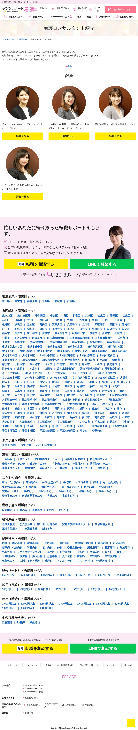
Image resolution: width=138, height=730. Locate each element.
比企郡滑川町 (29, 399)
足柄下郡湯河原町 (90, 368)
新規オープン (49, 487)
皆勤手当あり (106, 491)
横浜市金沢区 (54, 346)
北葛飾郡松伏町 (76, 404)
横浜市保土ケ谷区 (12, 346)
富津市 (126, 413)
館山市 (18, 408)
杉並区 (83, 320)
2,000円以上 (9, 603)
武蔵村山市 (78, 333)
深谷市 (43, 386)
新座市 (43, 391)
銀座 (70, 66)
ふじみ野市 (86, 395)
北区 (107, 320)
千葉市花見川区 (98, 426)
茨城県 (58, 301)
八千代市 (57, 413)
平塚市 (103, 360)
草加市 (68, 386)
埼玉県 (6, 301)
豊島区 (96, 320)
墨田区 (114, 315)
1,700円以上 (65, 603)
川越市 (124, 377)
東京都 (18, 301)
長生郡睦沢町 (44, 422)
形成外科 (125, 547)
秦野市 (73, 364)
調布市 (31, 329)
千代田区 (40, 315)
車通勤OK (31, 482)
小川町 (126, 422)
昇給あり (52, 495)
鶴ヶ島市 (45, 395)
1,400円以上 (122, 603)
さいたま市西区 (11, 373)
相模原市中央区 (51, 360)
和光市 (31, 391)
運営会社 (128, 665)
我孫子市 (72, 413)
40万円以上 (44, 589)
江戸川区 (57, 324)
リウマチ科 (83, 560)
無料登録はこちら (121, 9)
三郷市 (121, 391)
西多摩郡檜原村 (103, 338)
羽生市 (18, 386)
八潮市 (93, 391)
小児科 (81, 552)
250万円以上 (125, 575)
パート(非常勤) (44, 445)
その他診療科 (102, 560)
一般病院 (7, 459)
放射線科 (52, 556)
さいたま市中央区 (107, 373)
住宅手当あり (46, 491)
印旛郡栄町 (26, 422)
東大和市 (32, 333)
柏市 (19, 413)
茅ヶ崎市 (35, 364)
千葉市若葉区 (47, 430)
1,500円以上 (103, 603)
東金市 (108, 408)
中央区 (54, 315)
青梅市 (126, 324)
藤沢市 (6, 364)
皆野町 (18, 426)
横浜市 (121, 338)
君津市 (113, 413)
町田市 (43, 329)
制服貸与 (47, 528)
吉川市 (71, 395)
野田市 (58, 408)
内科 (4, 543)
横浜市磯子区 (34, 346)
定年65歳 (89, 487)
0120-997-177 (66, 275)
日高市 (58, 395)
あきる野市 (21, 338)
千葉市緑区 (28, 430)
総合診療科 (66, 552)
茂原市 (71, 408)
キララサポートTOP (34, 686)
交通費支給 (31, 528)
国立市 (126, 329)
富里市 (86, 417)
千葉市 (93, 404)
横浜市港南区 (115, 346)
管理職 (32, 487)
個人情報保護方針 (65, 665)
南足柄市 (35, 368)
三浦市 (61, 364)
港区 (65, 315)
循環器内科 (33, 543)
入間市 (115, 386)
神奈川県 (32, 301)
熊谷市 (6, 382)
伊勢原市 (112, 364)
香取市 (113, 417)
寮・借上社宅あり (47, 524)
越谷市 (81, 386)
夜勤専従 (37, 510)
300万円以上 (105, 575)
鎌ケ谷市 (100, 413)
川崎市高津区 (67, 355)
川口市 (18, 382)
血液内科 (65, 543)
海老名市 (7, 368)
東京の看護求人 (33, 699)
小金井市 (57, 329)
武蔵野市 (100, 324)
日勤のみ (22, 510)
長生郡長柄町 (64, 422)
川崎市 (6, 342)
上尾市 (56, 386)
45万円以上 (26, 589)
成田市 (83, 408)
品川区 (6, 320)
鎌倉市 (116, 360)
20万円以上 (115, 589)
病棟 (95, 482)
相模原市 (20, 342)
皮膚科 (23, 556)
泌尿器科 (37, 556)
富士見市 (107, 391)
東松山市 (107, 382)
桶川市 (56, 391)
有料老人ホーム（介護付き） (68, 463)
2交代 (50, 510)
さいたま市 (83, 422)
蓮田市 (6, 395)
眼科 (119, 552)
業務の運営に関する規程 (89, 665)
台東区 (101, 315)
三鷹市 (113, 324)
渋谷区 (58, 320)
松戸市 (46, 408)
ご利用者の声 (103, 16)
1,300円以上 (9, 608)
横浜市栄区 (63, 351)
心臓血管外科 (74, 547)
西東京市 (37, 338)
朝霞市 (6, 391)
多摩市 (93, 333)
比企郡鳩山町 (49, 399)
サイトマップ (32, 665)
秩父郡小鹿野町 (71, 399)
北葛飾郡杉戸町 (53, 404)
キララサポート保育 (62, 686)
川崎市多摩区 (87, 355)
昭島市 (18, 329)
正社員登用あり (11, 528)
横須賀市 (90, 360)
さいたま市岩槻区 (105, 377)
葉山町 (43, 426)
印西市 (61, 417)
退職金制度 (8, 524)
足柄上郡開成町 (66, 368)
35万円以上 (62, 589)
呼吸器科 (50, 543)
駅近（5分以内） (11, 482)
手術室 (67, 482)
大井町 (81, 426)
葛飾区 (43, 324)
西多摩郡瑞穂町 (56, 338)
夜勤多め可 (68, 495)
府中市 (6, 329)
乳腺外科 (7, 552)
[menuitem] (13, 17)
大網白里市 (8, 422)
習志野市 (7, 413)
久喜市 (68, 391)
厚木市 (86, 364)
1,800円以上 (47, 603)
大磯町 (68, 426)
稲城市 (118, 333)
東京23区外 (23, 315)
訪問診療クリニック (101, 463)
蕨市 (92, 386)
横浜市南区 (113, 342)
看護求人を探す (13, 16)
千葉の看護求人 (87, 699)
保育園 (101, 468)
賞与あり (29, 491)
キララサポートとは (58, 16)
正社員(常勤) (9, 445)
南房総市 (100, 417)
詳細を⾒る (22, 136)
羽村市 (6, 338)
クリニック (23, 459)
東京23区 (7, 315)
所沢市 (56, 382)
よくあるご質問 (13, 665)
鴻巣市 (31, 386)
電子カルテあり (70, 487)
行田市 (31, 382)
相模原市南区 (72, 360)
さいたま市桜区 (11, 377)
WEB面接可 (106, 487)
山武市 (126, 417)
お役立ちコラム (125, 16)
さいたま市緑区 (81, 377)
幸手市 (31, 395)
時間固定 (7, 510)
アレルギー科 (64, 560)
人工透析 (67, 556)
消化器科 (17, 543)
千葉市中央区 (119, 426)
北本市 (81, 391)
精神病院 (30, 468)
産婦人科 (95, 552)
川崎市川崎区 (9, 355)
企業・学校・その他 (13, 463)
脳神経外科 (93, 547)
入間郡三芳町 (9, 399)
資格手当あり (9, 495)
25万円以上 (97, 589)
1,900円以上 (28, 603)
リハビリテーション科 (29, 552)
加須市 (81, 382)
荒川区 (118, 320)
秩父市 (43, 382)
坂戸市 (18, 395)
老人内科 (47, 547)
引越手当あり (86, 491)
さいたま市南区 (58, 377)
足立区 (31, 324)
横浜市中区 (96, 342)
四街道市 (20, 417)
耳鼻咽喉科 (8, 556)
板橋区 (6, 324)
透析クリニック (38, 463)
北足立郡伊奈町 (118, 395)
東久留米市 (61, 333)
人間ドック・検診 (30, 560)
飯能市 (68, 382)
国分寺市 (112, 329)
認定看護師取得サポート (76, 524)
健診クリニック (84, 468)
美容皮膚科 (111, 556)
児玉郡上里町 (115, 399)
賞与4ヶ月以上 (10, 491)
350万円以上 (86, 575)
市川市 (118, 404)
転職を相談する (36, 264)
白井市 (73, 417)
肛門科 (51, 552)
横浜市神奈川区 (58, 342)
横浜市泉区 (81, 351)
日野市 (83, 329)
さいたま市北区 (33, 373)
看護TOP (23, 39)
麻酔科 (81, 556)
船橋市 (6, 408)
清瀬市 (46, 333)
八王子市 (72, 324)
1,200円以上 (28, 608)
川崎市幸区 (28, 355)
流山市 (43, 413)
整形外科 (110, 547)
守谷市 (83, 430)
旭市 (119, 408)
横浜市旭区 (8, 351)
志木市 (18, 391)
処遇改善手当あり (32, 495)
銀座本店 (29, 707)
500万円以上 (28, 575)
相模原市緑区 (29, 360)
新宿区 (76, 315)
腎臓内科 (32, 547)
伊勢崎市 (97, 430)
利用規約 (47, 665)
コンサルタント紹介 (80, 16)
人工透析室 (82, 482)
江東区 (126, 315)
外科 (59, 547)
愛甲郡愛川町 (112, 368)
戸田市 (103, 386)
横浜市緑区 (26, 351)
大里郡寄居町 (9, 404)
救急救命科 (8, 560)
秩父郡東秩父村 (94, 399)
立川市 (86, 324)
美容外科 (95, 556)
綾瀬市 (48, 368)
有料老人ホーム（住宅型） (55, 468)
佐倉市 (96, 408)
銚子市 (106, 404)
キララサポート (9, 39)
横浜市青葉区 (99, 351)
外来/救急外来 (50, 482)
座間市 (21, 368)
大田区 (31, 320)
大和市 (98, 364)
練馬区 (18, 324)
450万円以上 (48, 575)
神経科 (48, 560)
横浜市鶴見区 (37, 342)
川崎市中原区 (47, 355)
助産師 (21, 622)
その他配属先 (110, 482)
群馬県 (71, 301)
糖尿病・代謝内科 (12, 547)
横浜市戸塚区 (95, 346)
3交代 (61, 510)
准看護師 (7, 622)
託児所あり (26, 524)
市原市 (31, 413)
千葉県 (46, 301)
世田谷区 (45, 320)
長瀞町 (31, 426)
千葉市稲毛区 (9, 430)
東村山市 (97, 329)
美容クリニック (11, 468)
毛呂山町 (100, 422)
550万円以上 (9, 575)
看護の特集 (36, 16)
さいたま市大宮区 (57, 373)
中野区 (71, 320)
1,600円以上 (84, 603)
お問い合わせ (112, 665)
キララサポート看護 (90, 686)
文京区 (89, 315)
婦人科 (108, 552)
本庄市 (93, 382)
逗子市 (48, 364)
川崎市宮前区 (107, 355)
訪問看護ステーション (47, 459)
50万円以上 (8, 589)
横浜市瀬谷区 (44, 351)
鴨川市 (86, 413)
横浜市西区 (78, 342)
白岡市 (101, 395)
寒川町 (56, 426)
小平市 (71, 329)
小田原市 (20, 364)
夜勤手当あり (66, 491)
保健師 (33, 622)
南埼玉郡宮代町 (31, 404)
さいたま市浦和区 (35, 377)
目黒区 (18, 320)
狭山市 (6, 386)
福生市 (6, 333)
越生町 (113, 422)
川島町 (6, 426)
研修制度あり (102, 524)
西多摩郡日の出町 (80, 338)
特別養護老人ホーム (101, 459)
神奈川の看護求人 (51, 699)
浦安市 (6, 417)
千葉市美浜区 (67, 430)
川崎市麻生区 (9, 360)
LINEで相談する (102, 264)
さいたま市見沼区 (82, 373)
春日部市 (122, 382)
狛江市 (18, 333)
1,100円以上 (47, 608)
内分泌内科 (119, 543)
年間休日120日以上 (13, 487)
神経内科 (103, 543)
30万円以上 (79, 589)
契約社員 (26, 445)
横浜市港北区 (74, 346)
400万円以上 (67, 575)
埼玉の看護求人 (69, 699)
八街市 (48, 417)
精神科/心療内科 (84, 543)
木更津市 (32, 408)
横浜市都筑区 (119, 351)
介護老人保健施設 (75, 459)
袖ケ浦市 (35, 417)
